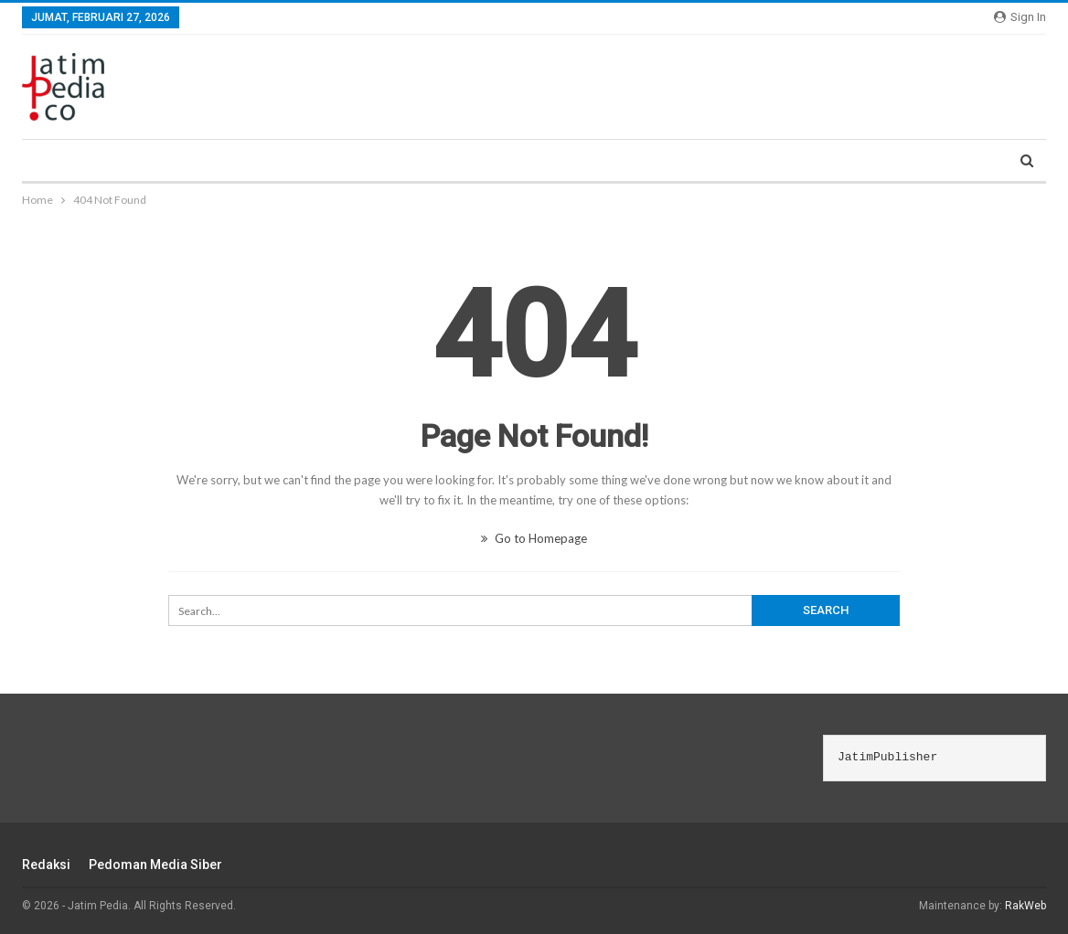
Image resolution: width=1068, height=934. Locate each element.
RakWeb (1025, 905)
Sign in (1020, 17)
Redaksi (46, 864)
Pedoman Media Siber (155, 864)
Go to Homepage (534, 538)
